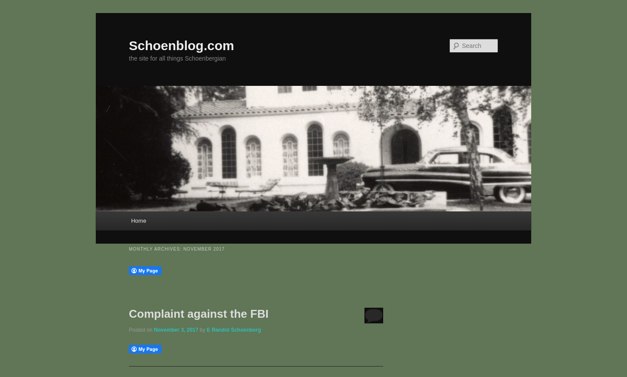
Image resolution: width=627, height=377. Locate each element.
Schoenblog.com (181, 45)
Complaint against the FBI (199, 313)
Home (138, 220)
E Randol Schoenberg (234, 330)
